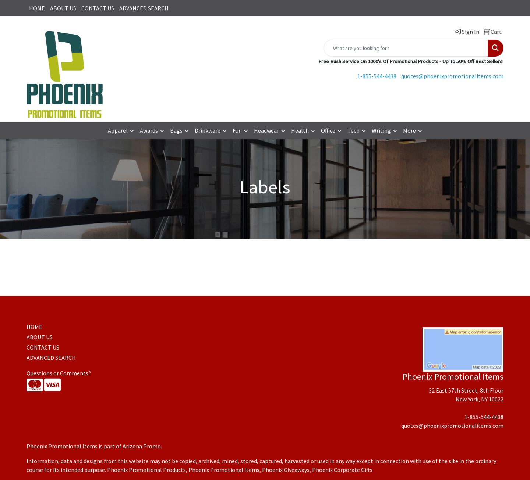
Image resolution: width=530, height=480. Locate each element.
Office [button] (328, 130)
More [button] (409, 130)
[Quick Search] (406, 48)
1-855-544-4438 (376, 76)
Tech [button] (353, 130)
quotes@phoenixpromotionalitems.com (452, 76)
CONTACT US (97, 8)
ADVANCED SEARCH (144, 8)
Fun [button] (237, 130)
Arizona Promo (142, 446)
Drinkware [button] (207, 130)
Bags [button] (176, 130)
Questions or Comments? (58, 373)
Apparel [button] (118, 130)
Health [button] (300, 130)
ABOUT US (63, 8)
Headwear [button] (266, 130)
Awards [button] (149, 130)
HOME (37, 8)
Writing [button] (381, 130)
